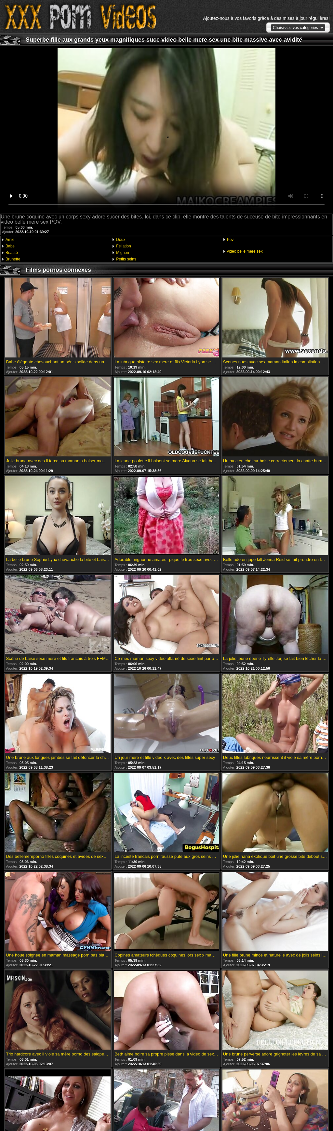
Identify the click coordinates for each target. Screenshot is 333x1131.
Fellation (123, 246)
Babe (10, 246)
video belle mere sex (245, 251)
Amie (10, 239)
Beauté (12, 252)
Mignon (122, 252)
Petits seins (126, 259)
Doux (120, 239)
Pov (230, 239)
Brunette (13, 259)
